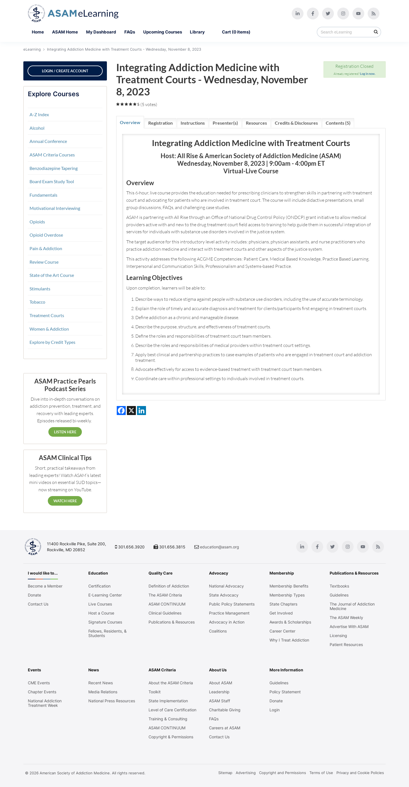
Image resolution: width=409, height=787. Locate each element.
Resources (256, 122)
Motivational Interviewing (55, 208)
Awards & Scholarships (290, 622)
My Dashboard (101, 32)
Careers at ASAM (224, 728)
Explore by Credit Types (52, 342)
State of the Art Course (52, 275)
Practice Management (229, 613)
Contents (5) (338, 122)
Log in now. (367, 73)
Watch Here (65, 501)
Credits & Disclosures (296, 122)
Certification (99, 586)
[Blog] (373, 13)
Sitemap (225, 772)
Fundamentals (43, 195)
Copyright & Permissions (171, 737)
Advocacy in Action (226, 622)
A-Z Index (39, 114)
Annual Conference (48, 141)
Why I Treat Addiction (289, 640)
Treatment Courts (47, 315)
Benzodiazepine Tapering (54, 168)
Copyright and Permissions (282, 772)
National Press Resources (111, 701)
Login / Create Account (65, 71)
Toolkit (155, 692)
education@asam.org (219, 546)
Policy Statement (285, 692)
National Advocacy (226, 586)
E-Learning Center (105, 595)
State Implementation (168, 701)
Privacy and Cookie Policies (360, 772)
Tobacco (37, 301)
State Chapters (283, 604)
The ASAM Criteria (165, 595)
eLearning (32, 49)
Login (274, 710)
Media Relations (102, 692)
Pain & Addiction (46, 248)
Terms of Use (321, 772)
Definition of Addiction (169, 586)
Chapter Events (42, 692)
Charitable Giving (225, 710)
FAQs (129, 32)
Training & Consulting (168, 719)
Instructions (193, 122)
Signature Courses (105, 622)
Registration (160, 122)
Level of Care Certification (172, 710)
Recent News (100, 683)
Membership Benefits (288, 586)
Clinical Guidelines (165, 613)
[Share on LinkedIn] (141, 410)
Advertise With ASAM (349, 626)
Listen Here (65, 432)
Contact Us (38, 604)
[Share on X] (131, 410)
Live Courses (100, 604)
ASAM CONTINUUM (167, 604)
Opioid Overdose (46, 234)
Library (202, 32)
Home (38, 32)
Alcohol (37, 128)
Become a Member (45, 586)
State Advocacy (224, 595)
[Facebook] (313, 13)
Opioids (37, 221)
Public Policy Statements (232, 604)
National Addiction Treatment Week (45, 703)
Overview (130, 122)
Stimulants (40, 288)
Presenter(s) (225, 122)
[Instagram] (343, 13)
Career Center (282, 631)
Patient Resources (346, 644)
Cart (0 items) (236, 32)
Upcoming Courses (162, 32)
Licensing (338, 635)
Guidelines (339, 595)
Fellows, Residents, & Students (107, 633)
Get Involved (281, 613)
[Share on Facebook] (121, 410)
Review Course (44, 261)
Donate (34, 595)
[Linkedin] (298, 13)
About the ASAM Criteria (171, 683)
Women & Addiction (49, 328)
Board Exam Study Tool (52, 181)
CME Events (39, 683)
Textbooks (339, 586)
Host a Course (101, 613)
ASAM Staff (219, 701)
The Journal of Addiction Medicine (352, 606)
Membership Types (287, 595)
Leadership (219, 692)
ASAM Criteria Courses (52, 154)
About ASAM (220, 683)
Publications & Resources (172, 622)
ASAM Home (65, 32)
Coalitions (218, 631)
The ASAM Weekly (346, 617)
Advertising (246, 772)
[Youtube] (358, 13)
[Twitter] (328, 13)
